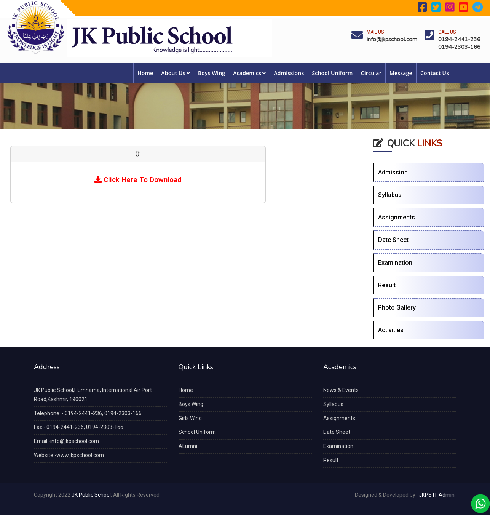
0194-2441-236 (459, 39)
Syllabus (390, 194)
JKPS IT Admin (437, 495)
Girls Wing (190, 418)
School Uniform (332, 73)
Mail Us (375, 32)
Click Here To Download (138, 179)
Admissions (289, 73)
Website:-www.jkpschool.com (69, 455)
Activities (391, 330)
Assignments (396, 217)
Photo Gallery (397, 307)
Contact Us (434, 73)
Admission (393, 172)
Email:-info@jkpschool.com (66, 441)
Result (387, 285)
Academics (249, 73)
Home (145, 73)
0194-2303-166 (459, 47)
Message (400, 73)
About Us (175, 73)
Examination (395, 262)
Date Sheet (393, 239)
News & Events (341, 390)
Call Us (447, 32)
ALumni (188, 446)
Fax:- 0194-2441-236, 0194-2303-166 (78, 427)
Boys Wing (211, 73)
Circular (371, 73)
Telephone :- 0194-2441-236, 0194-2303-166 (88, 413)
